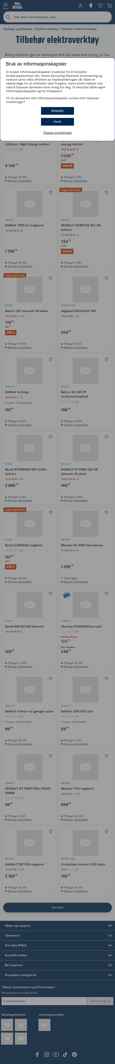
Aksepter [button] (57, 110)
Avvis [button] (57, 121)
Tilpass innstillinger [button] (57, 133)
